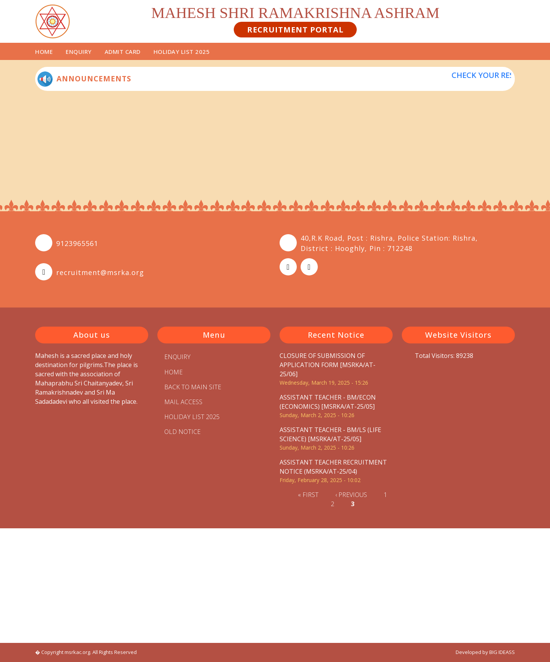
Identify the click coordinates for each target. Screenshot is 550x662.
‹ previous (351, 494)
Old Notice (182, 431)
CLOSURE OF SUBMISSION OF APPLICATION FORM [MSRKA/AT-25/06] (327, 364)
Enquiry (79, 51)
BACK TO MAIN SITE (192, 387)
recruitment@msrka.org (100, 272)
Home (44, 51)
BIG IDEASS (502, 652)
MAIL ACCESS (183, 402)
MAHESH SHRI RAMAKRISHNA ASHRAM (295, 12)
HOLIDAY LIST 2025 (182, 51)
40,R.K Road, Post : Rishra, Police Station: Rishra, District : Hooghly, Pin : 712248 (389, 243)
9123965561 (77, 243)
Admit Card (123, 51)
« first (308, 494)
